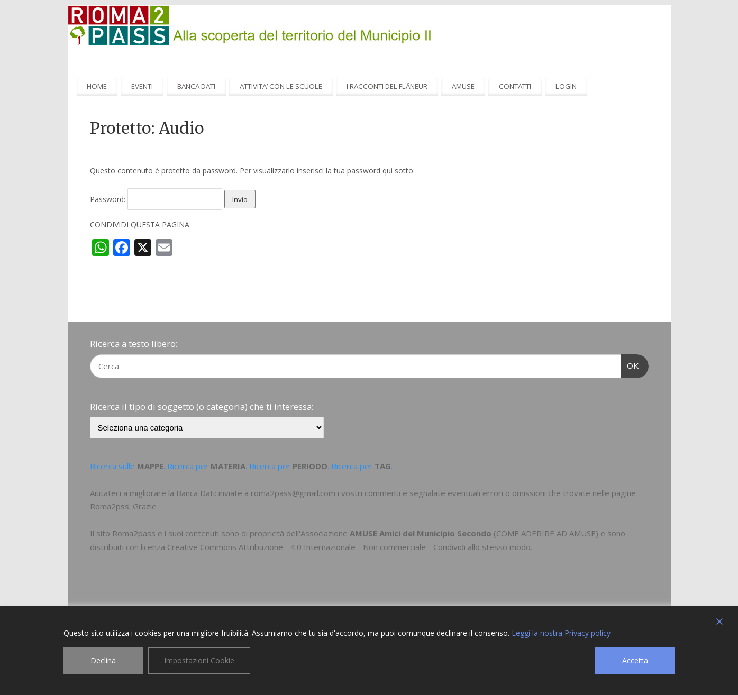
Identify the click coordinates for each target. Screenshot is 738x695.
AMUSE (463, 86)
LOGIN (566, 86)
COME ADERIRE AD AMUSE (546, 533)
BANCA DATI (196, 86)
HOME (97, 86)
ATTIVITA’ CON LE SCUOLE (281, 86)
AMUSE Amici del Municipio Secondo (420, 533)
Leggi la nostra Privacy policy (561, 633)
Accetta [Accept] (635, 660)
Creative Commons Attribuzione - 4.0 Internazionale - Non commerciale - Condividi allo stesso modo (349, 547)
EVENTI (142, 86)
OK (630, 364)
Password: (156, 199)
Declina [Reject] (103, 660)
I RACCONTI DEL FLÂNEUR (387, 86)
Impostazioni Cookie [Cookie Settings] (199, 660)
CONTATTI (515, 86)
